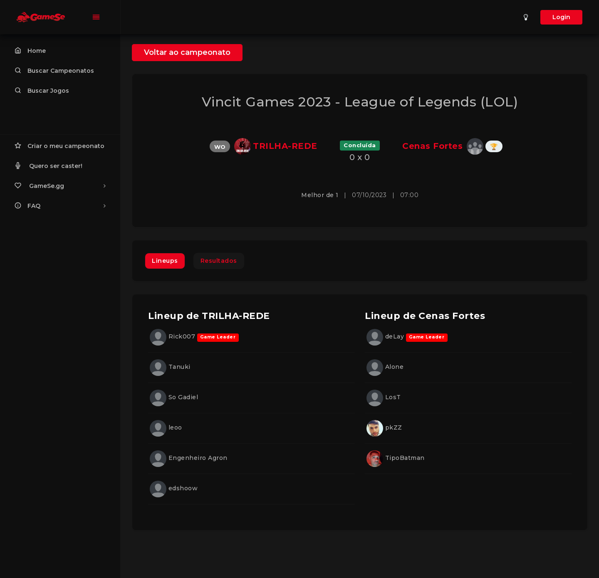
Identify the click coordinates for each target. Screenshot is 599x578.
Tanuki (170, 367)
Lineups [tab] (165, 260)
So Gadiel (174, 397)
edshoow (174, 488)
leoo (166, 427)
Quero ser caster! (48, 165)
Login (561, 17)
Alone (384, 367)
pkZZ (384, 427)
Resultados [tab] (218, 260)
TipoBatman (395, 458)
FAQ (60, 205)
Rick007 (173, 336)
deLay (386, 336)
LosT (383, 397)
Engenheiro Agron (189, 458)
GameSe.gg (60, 185)
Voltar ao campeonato (187, 52)
